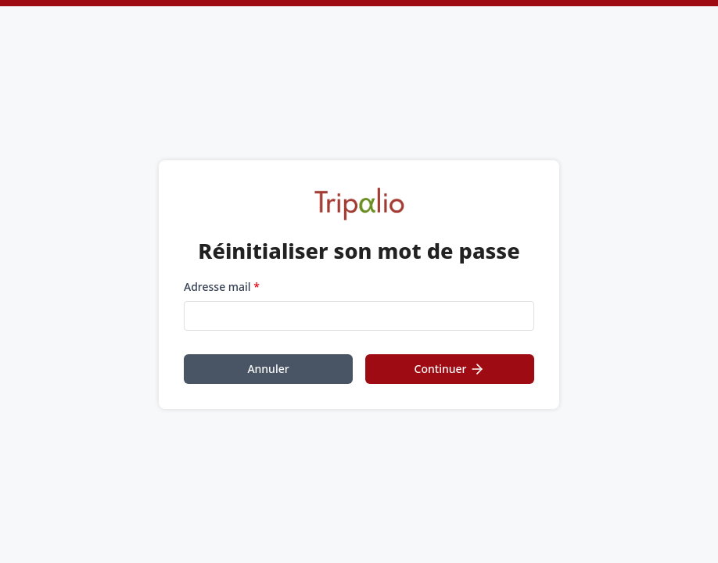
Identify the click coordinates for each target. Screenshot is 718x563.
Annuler (268, 368)
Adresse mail (222, 286)
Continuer (450, 369)
